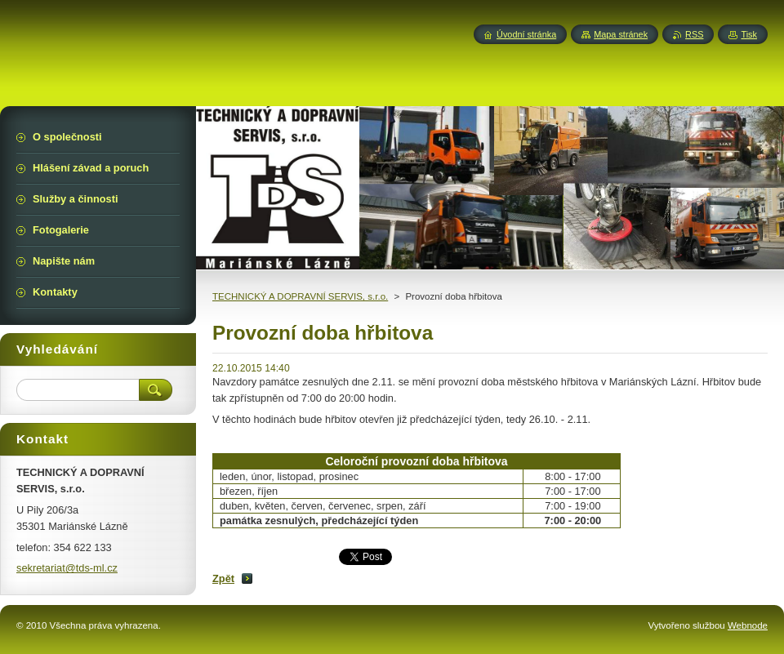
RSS (694, 34)
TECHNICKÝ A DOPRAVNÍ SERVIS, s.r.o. (300, 296)
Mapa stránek (621, 34)
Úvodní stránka (526, 34)
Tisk (749, 34)
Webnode (748, 625)
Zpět (223, 578)
